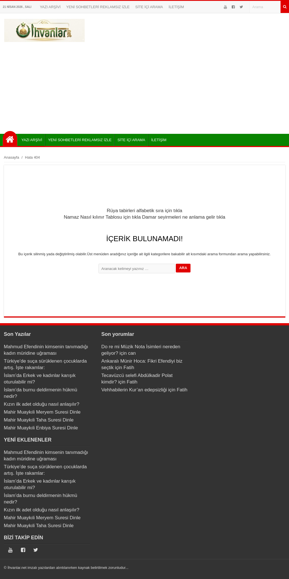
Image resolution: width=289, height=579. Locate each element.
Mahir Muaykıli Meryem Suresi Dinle (42, 412)
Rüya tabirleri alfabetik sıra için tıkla (144, 210)
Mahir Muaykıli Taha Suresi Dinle (39, 420)
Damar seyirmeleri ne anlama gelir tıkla (183, 217)
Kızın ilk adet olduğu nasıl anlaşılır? (41, 404)
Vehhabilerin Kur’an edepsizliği (134, 389)
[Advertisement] (144, 85)
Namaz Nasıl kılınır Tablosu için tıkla (102, 217)
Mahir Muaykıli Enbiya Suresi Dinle (41, 428)
